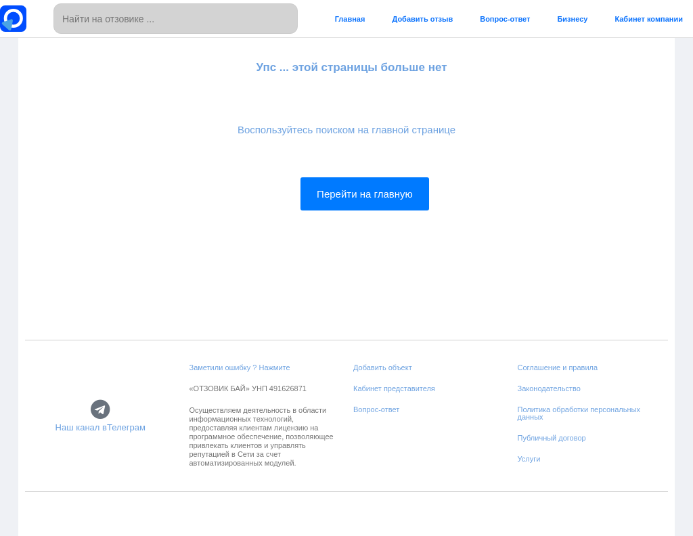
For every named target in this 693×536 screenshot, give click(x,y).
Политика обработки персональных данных (579, 413)
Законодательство (549, 388)
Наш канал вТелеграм (100, 427)
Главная (350, 19)
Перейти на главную (365, 194)
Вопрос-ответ (505, 19)
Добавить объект (382, 367)
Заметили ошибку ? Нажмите (239, 367)
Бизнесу (572, 19)
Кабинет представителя (394, 388)
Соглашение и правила (558, 367)
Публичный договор (552, 438)
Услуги (529, 459)
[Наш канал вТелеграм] (100, 409)
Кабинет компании (648, 19)
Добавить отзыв (422, 19)
